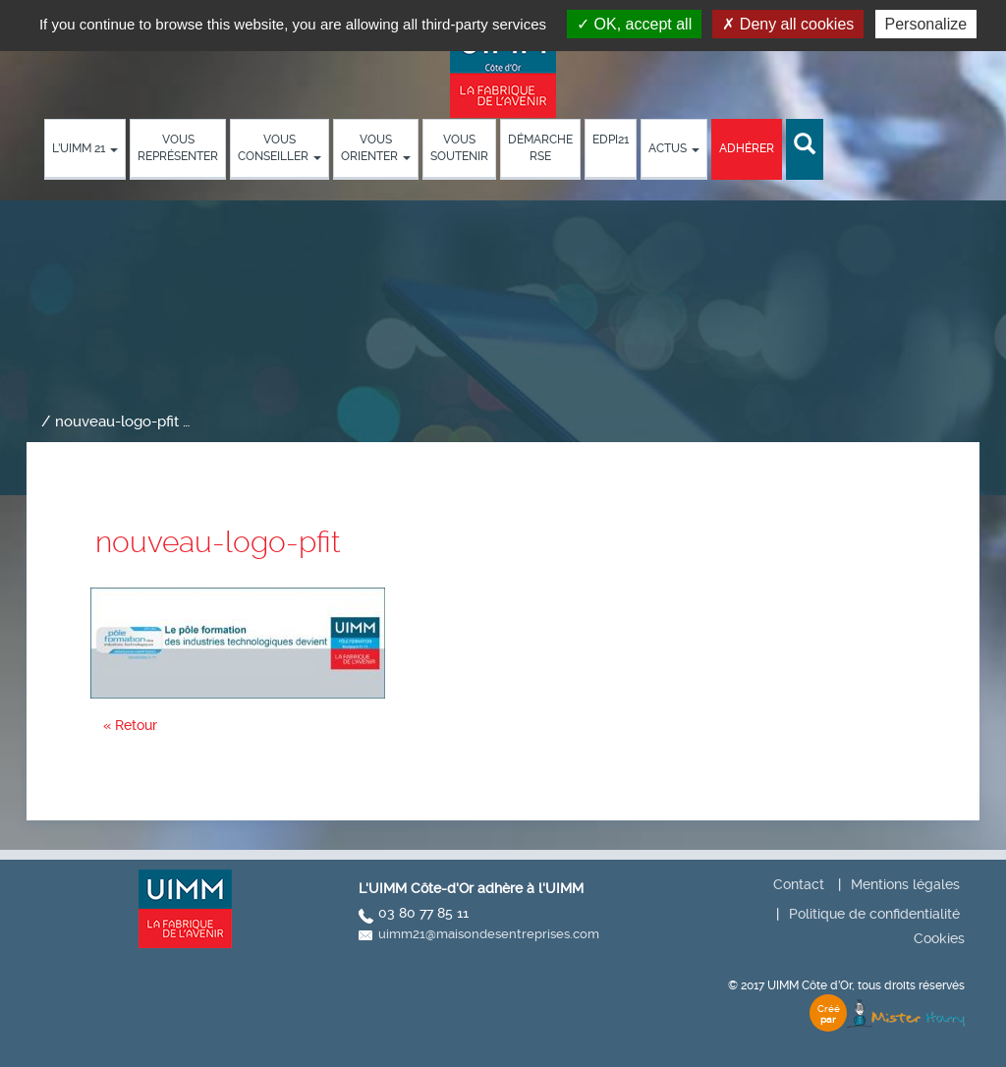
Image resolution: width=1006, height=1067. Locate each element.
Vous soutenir (459, 148)
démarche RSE (540, 148)
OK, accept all (634, 24)
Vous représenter (178, 148)
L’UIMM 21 (85, 148)
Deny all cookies (788, 24)
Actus (673, 148)
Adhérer (746, 148)
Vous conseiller (279, 148)
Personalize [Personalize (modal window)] (926, 24)
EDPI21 (610, 139)
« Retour (130, 725)
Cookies (939, 938)
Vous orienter (376, 148)
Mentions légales (905, 884)
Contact (798, 884)
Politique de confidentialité (874, 914)
